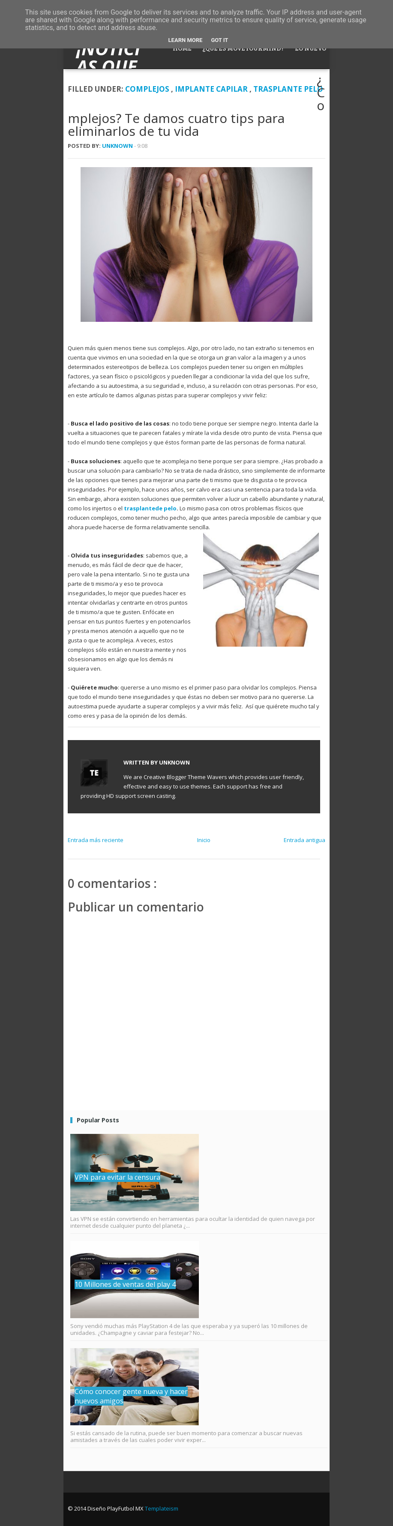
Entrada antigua (304, 840)
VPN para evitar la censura (117, 1177)
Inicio (203, 840)
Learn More (185, 40)
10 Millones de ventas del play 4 (125, 1284)
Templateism (161, 1508)
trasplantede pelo (150, 508)
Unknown (118, 146)
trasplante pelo (288, 89)
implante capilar (212, 89)
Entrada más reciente (95, 840)
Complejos (148, 89)
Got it (219, 40)
